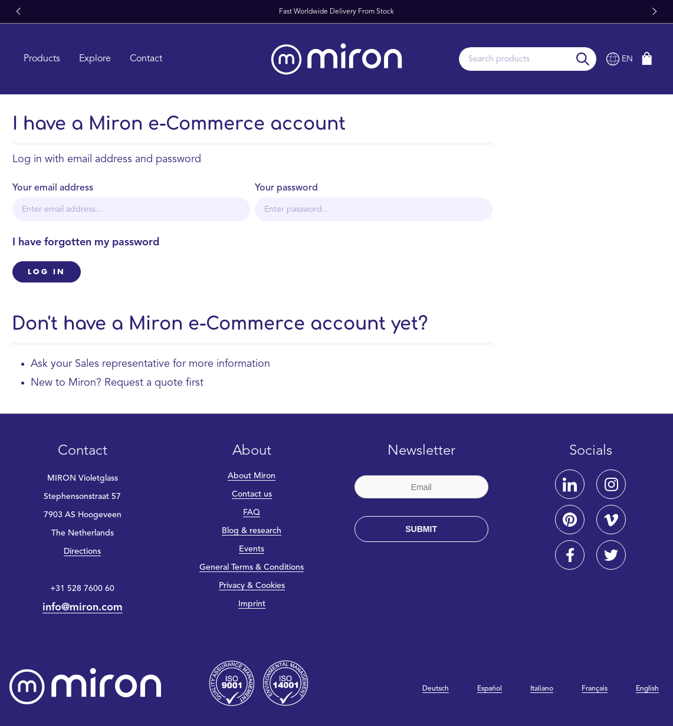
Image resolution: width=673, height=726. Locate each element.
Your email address (52, 188)
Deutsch (435, 688)
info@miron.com (82, 607)
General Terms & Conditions (251, 567)
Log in (46, 271)
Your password (286, 188)
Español (489, 688)
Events (251, 549)
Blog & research (251, 531)
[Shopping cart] (647, 59)
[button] (18, 12)
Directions (82, 551)
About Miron (251, 476)
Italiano (541, 688)
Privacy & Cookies (252, 586)
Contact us (252, 494)
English (647, 688)
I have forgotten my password (85, 242)
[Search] (583, 59)
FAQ (251, 512)
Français (595, 688)
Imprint (251, 604)
